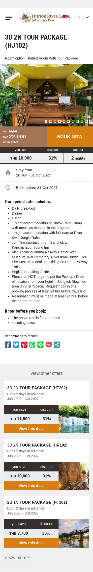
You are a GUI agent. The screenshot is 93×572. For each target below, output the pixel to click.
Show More (16, 557)
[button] (46, 121)
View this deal (31, 428)
